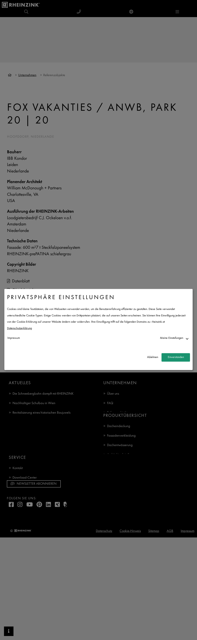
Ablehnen (152, 357)
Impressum (13, 338)
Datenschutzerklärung (19, 328)
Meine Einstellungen (171, 338)
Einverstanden (176, 357)
